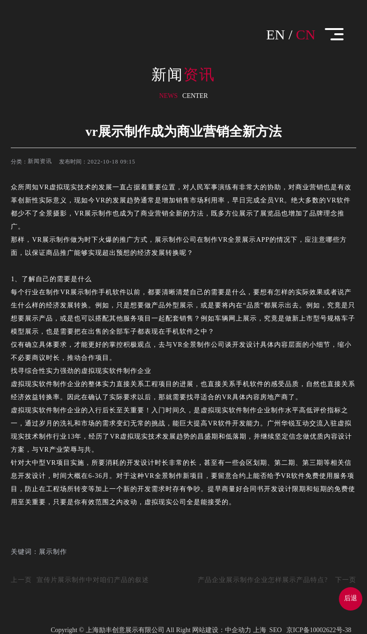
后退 (350, 598)
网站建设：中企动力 (221, 630)
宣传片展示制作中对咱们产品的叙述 (93, 579)
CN (305, 34)
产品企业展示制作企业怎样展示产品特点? (263, 579)
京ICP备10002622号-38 (318, 630)
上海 (259, 630)
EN (275, 34)
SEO (276, 630)
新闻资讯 (40, 161)
